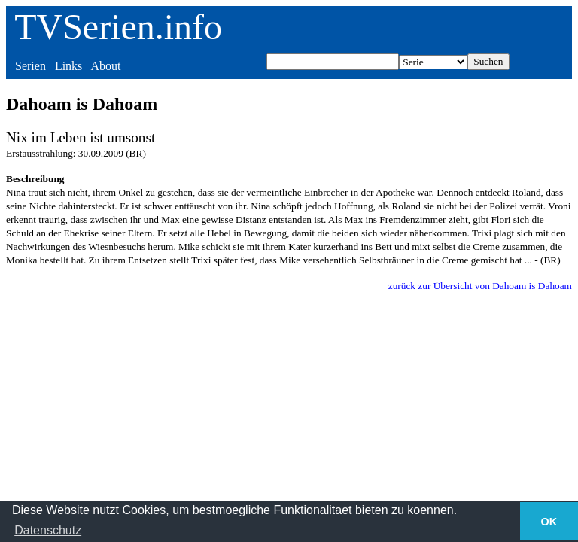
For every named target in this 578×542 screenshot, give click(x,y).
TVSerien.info (118, 27)
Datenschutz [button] (47, 530)
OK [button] (549, 522)
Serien (30, 65)
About (105, 65)
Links (68, 65)
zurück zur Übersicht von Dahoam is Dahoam (480, 285)
